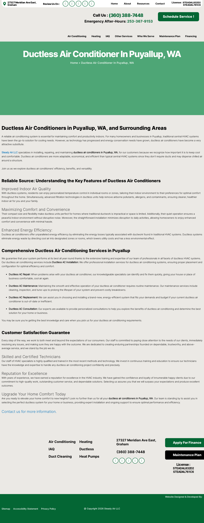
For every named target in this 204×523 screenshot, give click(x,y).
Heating (96, 36)
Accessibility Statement (26, 508)
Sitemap (6, 508)
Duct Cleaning (61, 456)
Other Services (123, 36)
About (127, 3)
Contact (160, 3)
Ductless (87, 449)
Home (114, 3)
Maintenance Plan (169, 36)
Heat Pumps (89, 456)
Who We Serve (145, 36)
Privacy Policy (48, 508)
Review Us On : (51, 3)
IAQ (108, 36)
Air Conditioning (77, 36)
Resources (143, 3)
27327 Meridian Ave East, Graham (21, 3)
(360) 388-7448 (130, 14)
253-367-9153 (140, 21)
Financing (191, 36)
